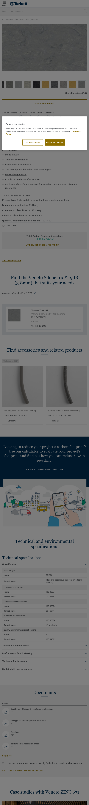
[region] (44, 133)
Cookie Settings (32, 142)
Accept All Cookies (54, 142)
